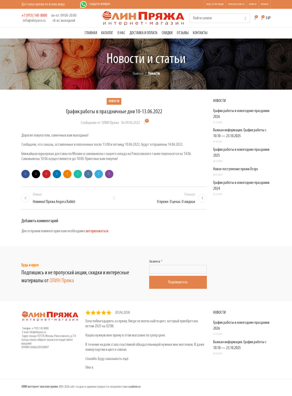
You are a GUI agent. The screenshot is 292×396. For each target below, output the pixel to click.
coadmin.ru (134, 388)
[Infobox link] (34, 18)
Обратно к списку (114, 199)
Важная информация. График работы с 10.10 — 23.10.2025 (239, 133)
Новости (154, 74)
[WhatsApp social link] (78, 174)
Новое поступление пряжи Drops (235, 169)
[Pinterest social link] (46, 174)
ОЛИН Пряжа (110, 123)
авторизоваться (97, 233)
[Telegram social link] (99, 174)
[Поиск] (220, 18)
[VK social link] (88, 174)
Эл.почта (154, 264)
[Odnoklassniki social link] (67, 174)
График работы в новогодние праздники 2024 (241, 186)
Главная (138, 74)
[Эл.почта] (178, 271)
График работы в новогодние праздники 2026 (241, 114)
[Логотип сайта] (143, 18)
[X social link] (36, 174)
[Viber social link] (109, 174)
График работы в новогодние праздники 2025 (241, 153)
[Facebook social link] (25, 174)
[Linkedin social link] (57, 174)
